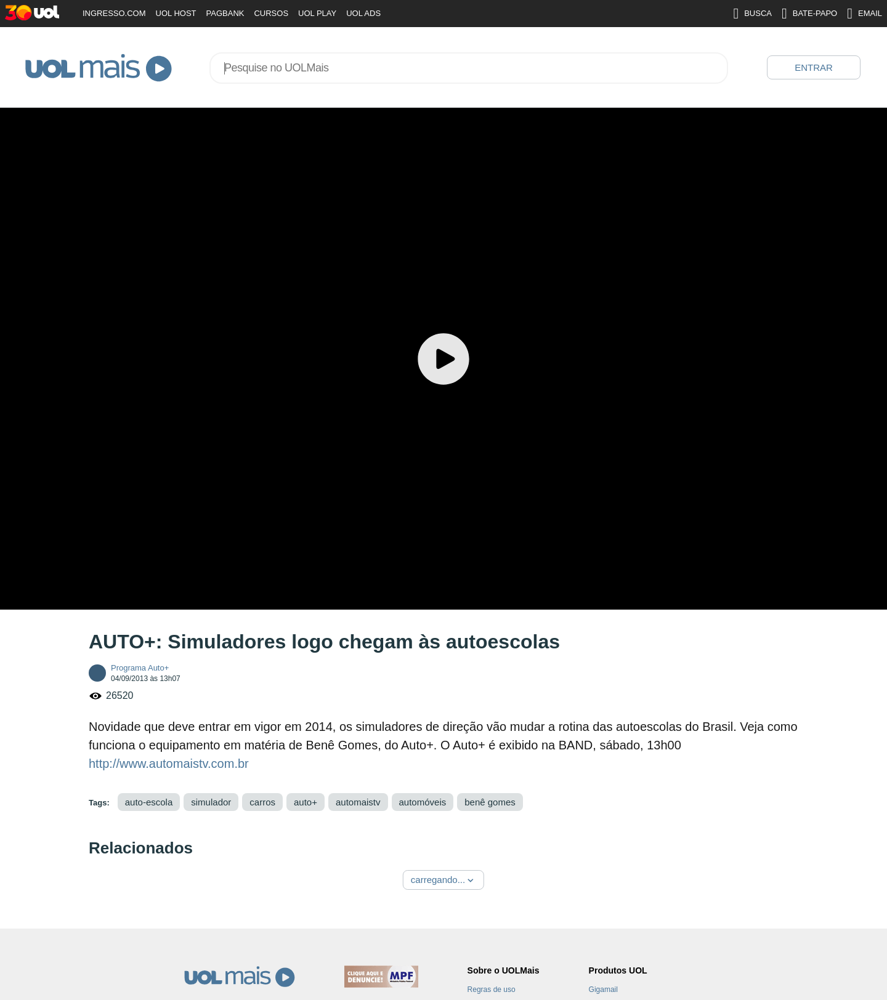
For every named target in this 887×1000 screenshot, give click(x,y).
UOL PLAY (317, 13)
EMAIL (864, 13)
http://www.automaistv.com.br (169, 763)
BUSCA (752, 13)
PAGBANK (225, 13)
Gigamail (603, 989)
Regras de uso (492, 989)
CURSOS (271, 13)
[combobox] (468, 68)
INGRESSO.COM (114, 13)
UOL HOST (176, 13)
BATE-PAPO (809, 13)
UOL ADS (363, 13)
